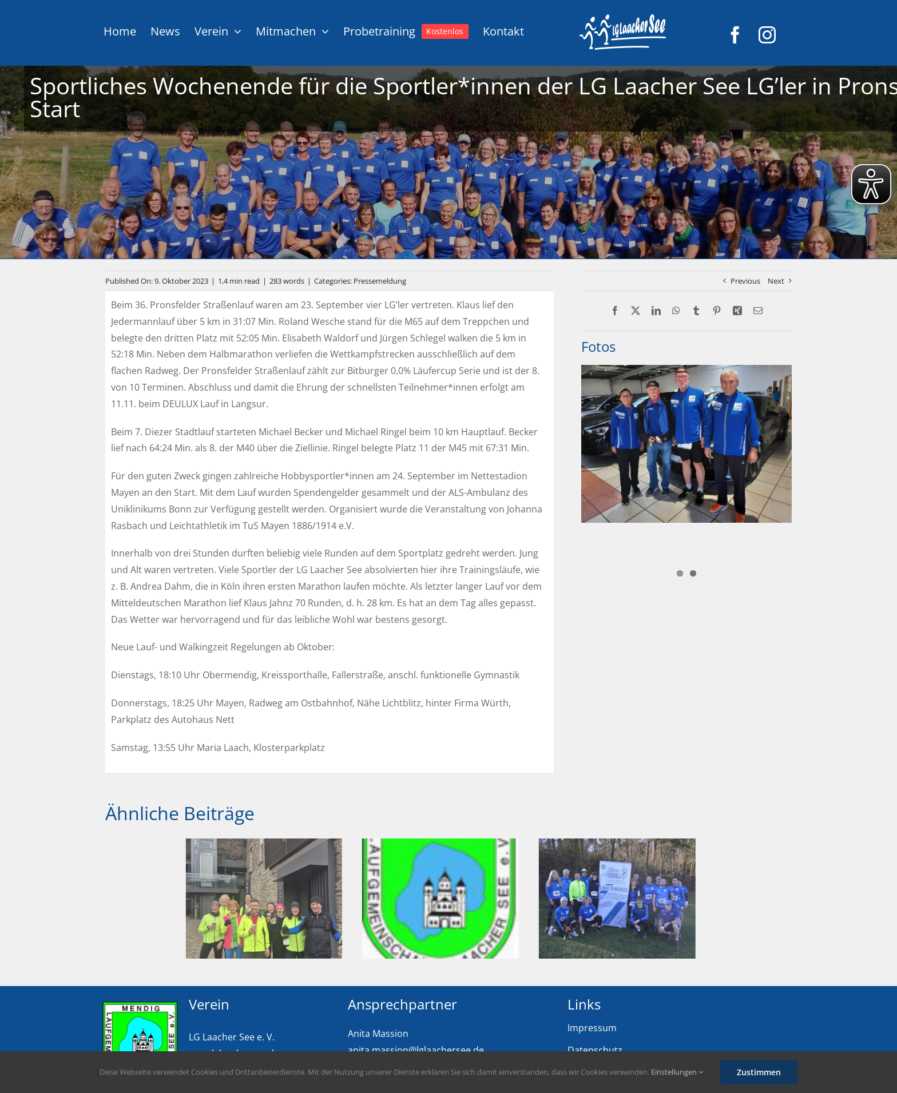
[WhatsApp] (676, 311)
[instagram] (767, 35)
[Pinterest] (717, 311)
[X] (635, 311)
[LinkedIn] (656, 311)
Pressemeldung (380, 281)
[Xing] (737, 311)
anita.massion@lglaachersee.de (416, 1050)
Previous (745, 281)
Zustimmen (759, 1072)
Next (776, 281)
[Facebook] (615, 311)
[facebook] (735, 35)
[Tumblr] (696, 311)
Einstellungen (677, 1072)
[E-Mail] (758, 311)
